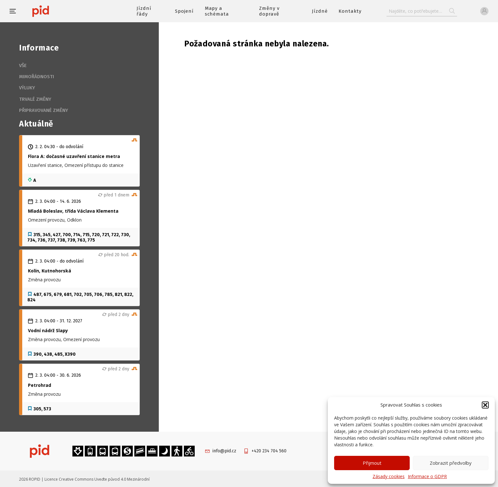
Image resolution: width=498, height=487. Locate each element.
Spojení (184, 11)
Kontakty (350, 11)
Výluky (27, 88)
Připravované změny (43, 110)
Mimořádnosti (36, 76)
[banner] (59, 11)
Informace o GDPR (427, 476)
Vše (23, 65)
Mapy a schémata (217, 11)
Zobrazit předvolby (451, 463)
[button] (485, 405)
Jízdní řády (144, 11)
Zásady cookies (389, 476)
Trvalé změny (35, 99)
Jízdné (320, 11)
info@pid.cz (224, 451)
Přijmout (372, 463)
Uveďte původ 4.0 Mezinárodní (122, 479)
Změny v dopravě (269, 11)
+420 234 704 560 (269, 451)
